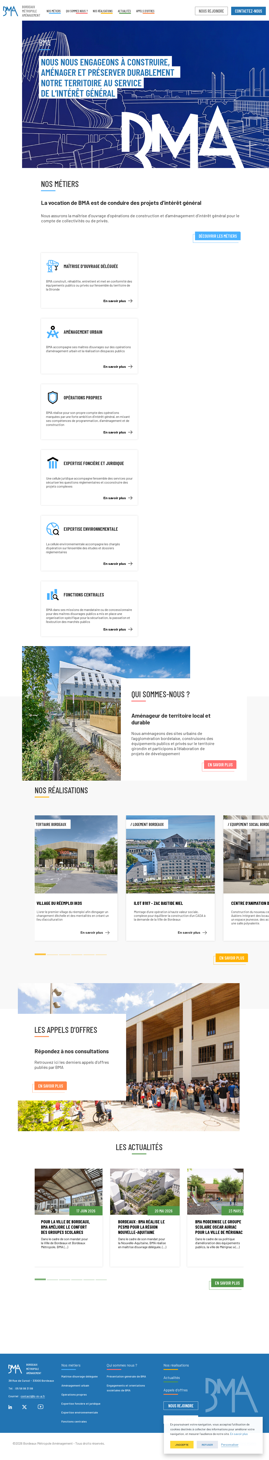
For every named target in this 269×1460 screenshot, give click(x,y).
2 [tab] (52, 954)
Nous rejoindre (211, 10)
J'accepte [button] (182, 1444)
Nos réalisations (103, 11)
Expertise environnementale (79, 1412)
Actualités (124, 11)
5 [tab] (89, 954)
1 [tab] (40, 954)
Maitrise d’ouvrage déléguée (79, 1376)
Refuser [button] (207, 1444)
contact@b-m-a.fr (33, 1396)
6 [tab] (101, 954)
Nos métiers (54, 11)
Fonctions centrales (74, 1421)
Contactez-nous (248, 10)
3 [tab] (64, 954)
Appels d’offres (145, 11)
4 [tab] (76, 954)
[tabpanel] (85, 878)
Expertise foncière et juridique (80, 1403)
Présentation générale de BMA (126, 1376)
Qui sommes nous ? (77, 11)
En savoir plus (118, 301)
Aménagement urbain (75, 1385)
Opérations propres (74, 1394)
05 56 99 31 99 (24, 1388)
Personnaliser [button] (230, 1444)
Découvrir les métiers (217, 236)
